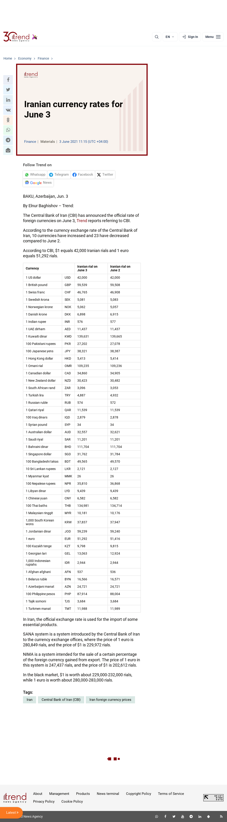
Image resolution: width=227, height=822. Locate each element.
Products (83, 794)
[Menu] (213, 36)
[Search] (156, 36)
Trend (82, 220)
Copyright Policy (138, 794)
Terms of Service (171, 794)
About (37, 794)
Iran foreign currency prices (110, 700)
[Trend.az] (20, 37)
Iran (29, 700)
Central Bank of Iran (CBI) (61, 700)
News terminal (108, 794)
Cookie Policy (72, 801)
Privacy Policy (44, 801)
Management (59, 794)
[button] (8, 80)
